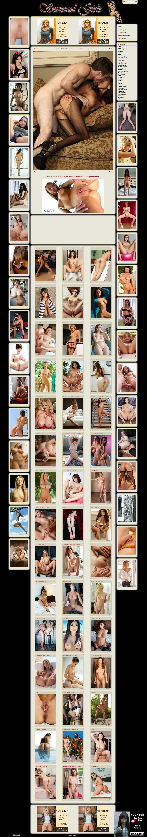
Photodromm (121, 77)
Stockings (80, 355)
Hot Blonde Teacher (40, 544)
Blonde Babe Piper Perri (97, 581)
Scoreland (120, 82)
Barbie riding (66, 359)
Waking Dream (94, 470)
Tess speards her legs (68, 692)
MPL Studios (121, 74)
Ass (109, 281)
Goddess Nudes (122, 65)
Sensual (81, 281)
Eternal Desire (121, 59)
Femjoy (120, 62)
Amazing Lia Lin (40, 248)
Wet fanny (93, 544)
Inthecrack (120, 68)
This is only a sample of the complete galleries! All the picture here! (73, 176)
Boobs (53, 429)
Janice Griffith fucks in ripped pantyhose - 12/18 (73, 49)
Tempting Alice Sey (95, 618)
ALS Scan (120, 46)
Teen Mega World (122, 89)
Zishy (119, 98)
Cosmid (120, 53)
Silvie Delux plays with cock (70, 655)
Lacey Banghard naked (41, 581)
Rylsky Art (120, 80)
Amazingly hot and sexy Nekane (44, 322)
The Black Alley (122, 91)
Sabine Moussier (95, 507)
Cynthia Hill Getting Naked (69, 248)
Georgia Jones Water (41, 729)
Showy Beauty (121, 85)
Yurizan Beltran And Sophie (98, 433)
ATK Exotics (121, 51)
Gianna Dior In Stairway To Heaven (100, 396)
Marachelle (93, 692)
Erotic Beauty (121, 56)
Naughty (108, 725)
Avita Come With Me (96, 359)
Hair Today (66, 322)
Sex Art (120, 83)
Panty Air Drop (94, 729)
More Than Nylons (123, 71)
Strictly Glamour (122, 86)
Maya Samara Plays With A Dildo (99, 248)
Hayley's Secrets (122, 66)
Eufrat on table (39, 433)
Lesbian (108, 466)
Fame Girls (121, 60)
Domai (119, 54)
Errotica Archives (122, 57)
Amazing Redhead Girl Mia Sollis (71, 544)
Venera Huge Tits (40, 470)
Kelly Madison (39, 396)
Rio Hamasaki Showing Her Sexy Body (73, 433)
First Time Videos (122, 63)
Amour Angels (121, 48)
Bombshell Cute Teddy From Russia (72, 766)
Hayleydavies (94, 766)
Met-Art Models (122, 69)
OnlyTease (120, 75)
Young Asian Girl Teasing (69, 470)
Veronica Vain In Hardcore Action (71, 285)
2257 (75, 835)
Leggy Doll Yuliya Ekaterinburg (71, 396)
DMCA (71, 835)
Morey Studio (121, 72)
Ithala (64, 507)
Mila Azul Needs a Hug (96, 322)
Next (110, 49)
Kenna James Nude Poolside (43, 655)
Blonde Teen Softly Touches (42, 507)
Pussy (53, 540)
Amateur (81, 614)
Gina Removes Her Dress (42, 359)
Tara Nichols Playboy (96, 655)
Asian (53, 281)
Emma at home (67, 581)
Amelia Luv (38, 285)
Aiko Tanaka (66, 618)
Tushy (119, 95)
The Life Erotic (122, 92)
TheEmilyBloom (122, 94)
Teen (109, 355)
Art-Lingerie (121, 49)
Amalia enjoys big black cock (70, 729)
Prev (35, 49)
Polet (37, 692)
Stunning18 (121, 88)
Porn (81, 318)
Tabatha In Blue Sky (96, 285)
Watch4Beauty (121, 97)
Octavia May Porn (40, 618)
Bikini (53, 762)
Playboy (120, 79)
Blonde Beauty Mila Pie (41, 766)
